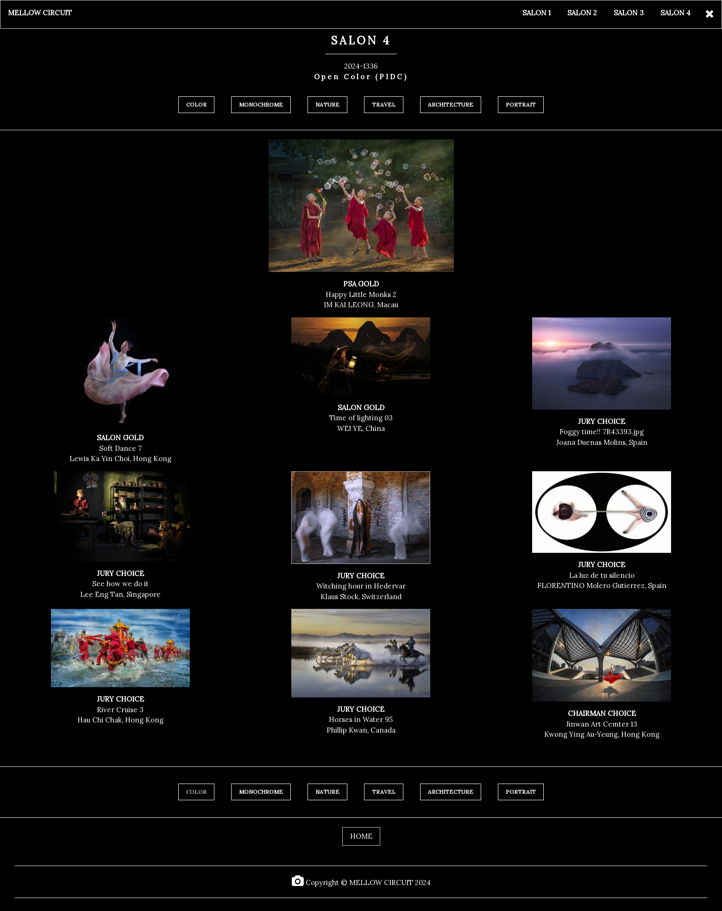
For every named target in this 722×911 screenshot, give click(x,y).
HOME (361, 836)
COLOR (196, 791)
